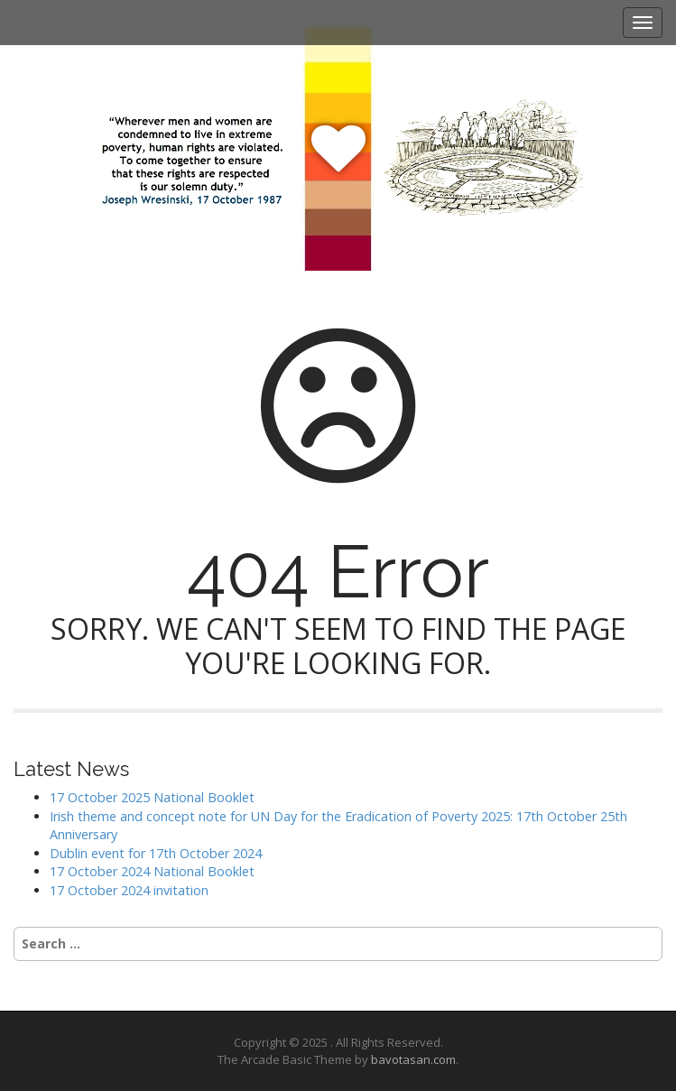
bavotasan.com (413, 1059)
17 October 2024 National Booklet (152, 871)
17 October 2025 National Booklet (152, 797)
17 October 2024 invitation (129, 890)
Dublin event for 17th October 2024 (156, 853)
